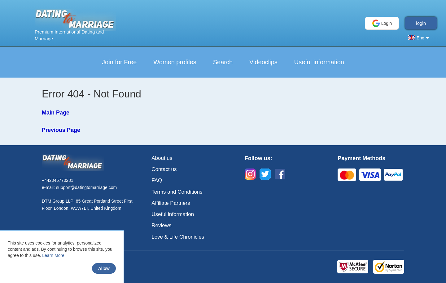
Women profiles (174, 62)
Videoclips (263, 62)
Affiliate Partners (170, 203)
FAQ (156, 180)
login (421, 23)
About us (161, 158)
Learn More (53, 255)
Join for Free (119, 62)
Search (223, 62)
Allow (104, 268)
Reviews (161, 225)
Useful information (319, 62)
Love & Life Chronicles (177, 237)
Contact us (164, 169)
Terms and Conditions (176, 192)
